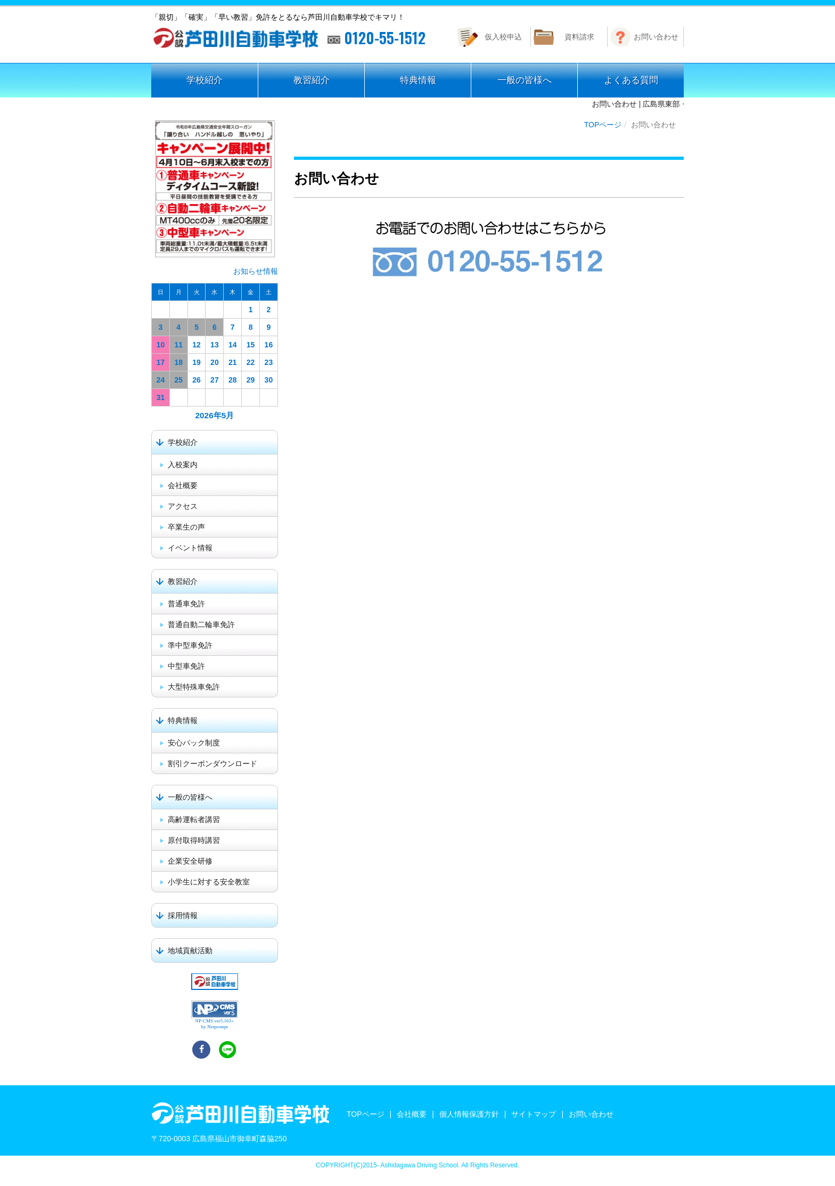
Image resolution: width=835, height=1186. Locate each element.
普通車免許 (186, 603)
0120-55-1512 (376, 38)
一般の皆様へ (524, 80)
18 (178, 362)
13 (214, 344)
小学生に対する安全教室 (209, 882)
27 (214, 380)
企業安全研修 (190, 861)
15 (251, 344)
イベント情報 (190, 547)
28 (232, 380)
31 (161, 397)
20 (214, 362)
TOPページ (603, 124)
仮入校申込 (503, 37)
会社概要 (183, 485)
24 (161, 380)
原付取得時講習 (194, 840)
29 (251, 380)
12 (196, 344)
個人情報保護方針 (469, 1114)
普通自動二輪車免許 (201, 624)
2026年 (208, 415)
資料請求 (579, 37)
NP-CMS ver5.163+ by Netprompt (214, 1023)
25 (178, 380)
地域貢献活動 (190, 950)
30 (269, 380)
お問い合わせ (656, 37)
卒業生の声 (186, 527)
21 (232, 362)
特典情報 (418, 80)
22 (251, 362)
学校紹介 (204, 80)
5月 (228, 415)
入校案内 (183, 464)
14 (232, 344)
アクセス (183, 506)
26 (196, 380)
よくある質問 (631, 80)
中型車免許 (186, 666)
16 (269, 344)
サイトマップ (533, 1114)
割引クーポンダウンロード (212, 763)
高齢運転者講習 (194, 819)
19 (196, 362)
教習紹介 (311, 80)
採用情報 (183, 915)
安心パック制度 (194, 742)
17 (161, 362)
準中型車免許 (190, 645)
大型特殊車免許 (194, 687)
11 (178, 344)
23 (269, 362)
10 (161, 344)
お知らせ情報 (255, 271)
